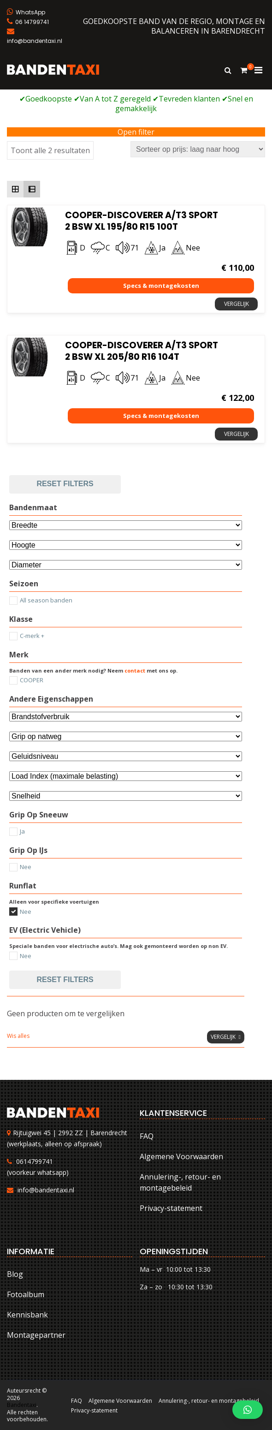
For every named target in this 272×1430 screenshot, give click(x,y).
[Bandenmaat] (125, 525)
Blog (15, 1274)
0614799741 (34, 1161)
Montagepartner (36, 1335)
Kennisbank (27, 1315)
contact (134, 670)
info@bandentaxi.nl (46, 1190)
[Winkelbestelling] (197, 149)
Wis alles (18, 1036)
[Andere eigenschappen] (125, 716)
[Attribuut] (125, 545)
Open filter (136, 132)
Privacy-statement (171, 1208)
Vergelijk (236, 304)
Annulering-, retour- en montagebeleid (180, 1182)
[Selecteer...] (125, 565)
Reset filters (64, 484)
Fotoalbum (25, 1294)
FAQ (147, 1136)
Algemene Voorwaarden (181, 1156)
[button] (247, 1409)
